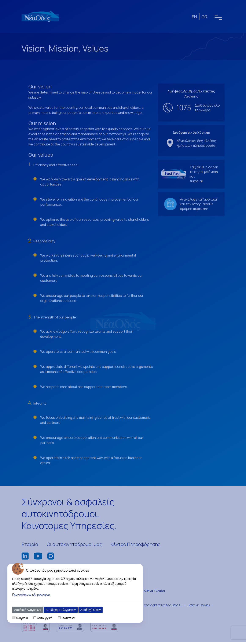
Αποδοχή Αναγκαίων (27, 609)
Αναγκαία (22, 618)
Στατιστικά (68, 618)
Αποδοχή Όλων (90, 609)
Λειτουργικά (44, 618)
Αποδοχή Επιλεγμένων (60, 609)
